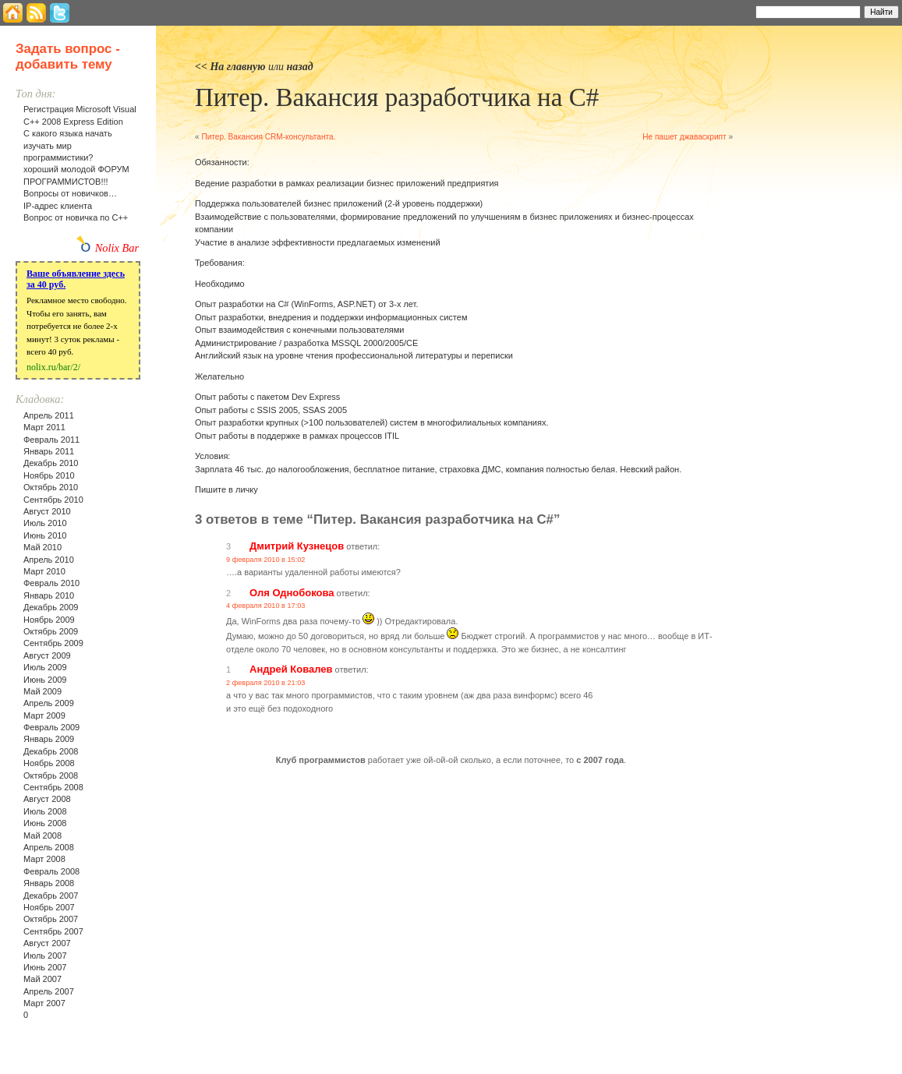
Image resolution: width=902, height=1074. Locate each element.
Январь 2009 (48, 739)
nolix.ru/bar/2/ (53, 367)
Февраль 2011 (51, 439)
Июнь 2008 (45, 823)
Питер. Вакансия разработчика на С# (397, 97)
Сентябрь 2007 (53, 931)
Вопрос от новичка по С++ (75, 217)
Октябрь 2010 (50, 487)
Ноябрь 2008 (49, 763)
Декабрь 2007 (50, 895)
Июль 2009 (45, 667)
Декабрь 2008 (50, 751)
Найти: (734, 11)
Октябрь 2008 (50, 775)
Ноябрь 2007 (49, 907)
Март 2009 (44, 715)
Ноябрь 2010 (49, 475)
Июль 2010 (45, 523)
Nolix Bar (117, 248)
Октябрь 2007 (50, 919)
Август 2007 (47, 943)
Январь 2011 (48, 451)
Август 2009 (47, 655)
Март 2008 (44, 859)
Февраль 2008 (51, 871)
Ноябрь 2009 (49, 619)
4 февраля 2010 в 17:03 (265, 605)
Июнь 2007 (45, 967)
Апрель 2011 (48, 415)
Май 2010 (42, 547)
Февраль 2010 (51, 583)
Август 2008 (47, 799)
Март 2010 (44, 571)
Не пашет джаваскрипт (684, 136)
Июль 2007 (45, 955)
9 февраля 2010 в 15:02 (265, 559)
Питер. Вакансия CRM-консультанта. (268, 136)
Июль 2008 (45, 811)
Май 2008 (42, 835)
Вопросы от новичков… (70, 193)
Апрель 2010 (48, 559)
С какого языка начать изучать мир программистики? (67, 145)
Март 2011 (44, 427)
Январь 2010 (48, 595)
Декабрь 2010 (50, 463)
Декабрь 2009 (50, 607)
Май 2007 (42, 979)
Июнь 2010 (45, 535)
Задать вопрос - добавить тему (68, 56)
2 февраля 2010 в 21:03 (265, 683)
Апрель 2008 (48, 847)
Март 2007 (44, 1003)
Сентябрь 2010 (53, 499)
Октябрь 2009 (50, 631)
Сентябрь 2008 (53, 787)
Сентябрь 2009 (53, 643)
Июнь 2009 (45, 679)
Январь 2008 (48, 883)
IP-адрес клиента (57, 205)
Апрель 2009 (48, 703)
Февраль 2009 (51, 727)
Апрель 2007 (48, 991)
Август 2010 (47, 511)
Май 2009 (42, 691)
